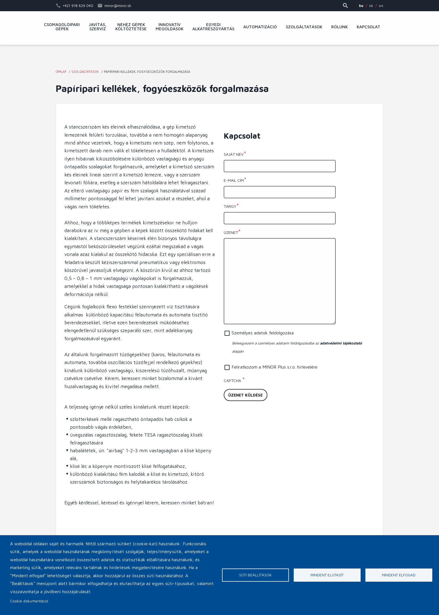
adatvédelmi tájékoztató (341, 343)
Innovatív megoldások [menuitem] (169, 26)
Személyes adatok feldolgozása (263, 332)
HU (361, 5)
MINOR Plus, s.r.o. (219, 57)
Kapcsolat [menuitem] (368, 27)
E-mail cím (234, 180)
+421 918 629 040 (78, 5)
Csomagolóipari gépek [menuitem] (62, 26)
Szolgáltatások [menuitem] (304, 27)
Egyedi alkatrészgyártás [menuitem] (213, 26)
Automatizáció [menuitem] (260, 27)
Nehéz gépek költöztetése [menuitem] (131, 26)
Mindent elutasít (327, 575)
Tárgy (230, 206)
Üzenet (231, 232)
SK (371, 5)
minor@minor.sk (117, 5)
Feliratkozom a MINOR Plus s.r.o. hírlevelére (274, 366)
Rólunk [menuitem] (339, 27)
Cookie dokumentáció (29, 601)
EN (381, 5)
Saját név (234, 154)
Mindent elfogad (398, 575)
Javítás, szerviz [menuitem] (97, 26)
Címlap (61, 71)
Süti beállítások (255, 575)
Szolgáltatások (85, 71)
